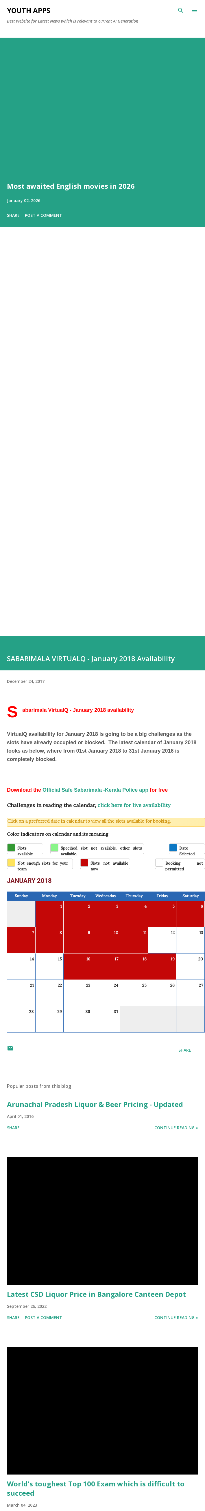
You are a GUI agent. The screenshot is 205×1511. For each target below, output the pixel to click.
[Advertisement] (57, 439)
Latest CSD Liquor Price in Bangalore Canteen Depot (96, 1294)
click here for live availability (134, 805)
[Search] (180, 10)
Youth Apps (28, 10)
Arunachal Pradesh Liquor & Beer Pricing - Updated (95, 1104)
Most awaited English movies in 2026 (71, 186)
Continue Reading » (176, 1127)
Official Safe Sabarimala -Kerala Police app (95, 790)
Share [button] (13, 215)
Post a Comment (43, 215)
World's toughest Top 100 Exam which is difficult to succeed (95, 1488)
